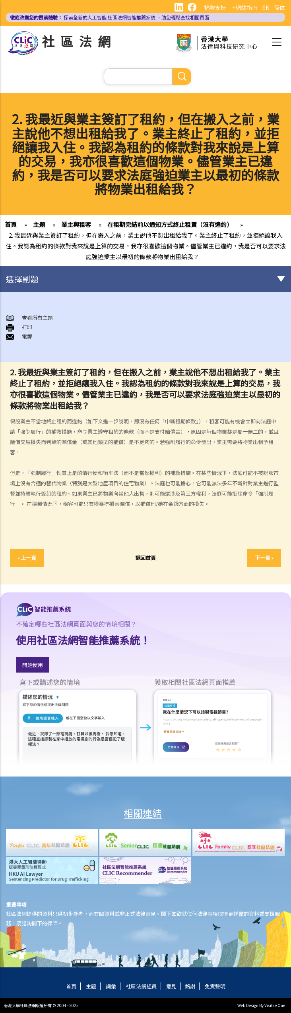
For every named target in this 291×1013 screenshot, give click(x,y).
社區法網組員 (141, 986)
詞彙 (111, 986)
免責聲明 (215, 986)
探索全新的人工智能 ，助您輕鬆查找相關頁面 (109, 17)
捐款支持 (215, 8)
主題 (39, 224)
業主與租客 (76, 224)
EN (266, 8)
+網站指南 (245, 8)
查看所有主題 (37, 317)
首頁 (11, 224)
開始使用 (32, 665)
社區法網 (79, 41)
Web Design (247, 1005)
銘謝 (190, 986)
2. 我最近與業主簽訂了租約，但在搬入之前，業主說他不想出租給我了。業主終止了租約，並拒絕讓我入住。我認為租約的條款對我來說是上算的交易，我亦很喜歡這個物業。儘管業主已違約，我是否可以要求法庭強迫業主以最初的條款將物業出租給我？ (146, 246)
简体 (279, 8)
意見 (171, 986)
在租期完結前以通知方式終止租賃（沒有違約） (170, 224)
